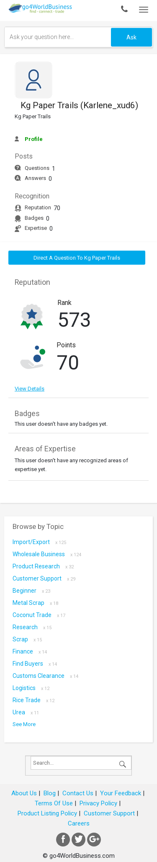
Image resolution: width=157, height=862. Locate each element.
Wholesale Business (47, 554)
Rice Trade (33, 700)
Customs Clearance (45, 675)
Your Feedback (120, 793)
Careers (79, 823)
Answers (35, 178)
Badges (34, 218)
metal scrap (35, 602)
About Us (24, 793)
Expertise (36, 228)
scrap (27, 639)
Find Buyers (35, 663)
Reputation (38, 207)
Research (32, 627)
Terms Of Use (54, 803)
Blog (50, 793)
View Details (29, 388)
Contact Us (77, 793)
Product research (43, 566)
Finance (30, 651)
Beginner (31, 590)
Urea (26, 712)
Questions (37, 168)
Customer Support (44, 578)
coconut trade (39, 615)
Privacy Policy (98, 803)
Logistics (31, 688)
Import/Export (39, 542)
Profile (34, 139)
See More (24, 724)
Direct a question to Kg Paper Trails (76, 258)
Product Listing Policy (47, 813)
